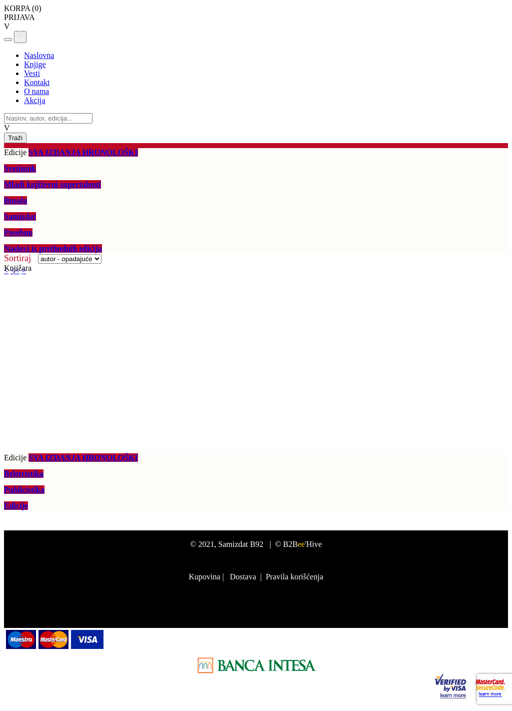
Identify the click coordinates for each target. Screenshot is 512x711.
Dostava (243, 576)
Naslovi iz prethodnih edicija (53, 248)
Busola (15, 200)
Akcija (35, 100)
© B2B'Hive (298, 544)
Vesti (32, 73)
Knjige (35, 64)
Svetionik (20, 168)
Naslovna (39, 55)
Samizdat (20, 216)
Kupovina (204, 576)
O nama (36, 91)
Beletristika (24, 473)
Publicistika (24, 489)
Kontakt (37, 82)
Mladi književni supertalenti (52, 184)
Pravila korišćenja (294, 576)
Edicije (16, 505)
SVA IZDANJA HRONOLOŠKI (83, 152)
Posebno (18, 232)
